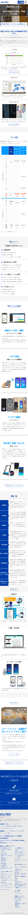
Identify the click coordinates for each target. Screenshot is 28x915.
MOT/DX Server (4, 854)
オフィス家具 (17, 890)
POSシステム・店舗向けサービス (21, 877)
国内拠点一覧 (16, 826)
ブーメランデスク (18, 893)
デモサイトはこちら (13, 71)
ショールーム (10, 828)
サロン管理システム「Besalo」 (19, 882)
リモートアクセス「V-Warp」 (7, 884)
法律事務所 (17, 906)
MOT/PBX (3, 851)
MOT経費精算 (3, 863)
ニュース (10, 824)
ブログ (11, 826)
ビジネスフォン (4, 852)
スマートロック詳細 (13, 124)
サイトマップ (9, 842)
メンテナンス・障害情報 (5, 826)
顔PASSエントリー (18, 872)
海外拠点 (21, 826)
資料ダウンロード (10, 846)
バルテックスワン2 (4, 885)
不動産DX (17, 902)
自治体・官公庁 (18, 900)
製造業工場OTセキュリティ (20, 897)
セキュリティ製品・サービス (6, 871)
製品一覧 (2, 846)
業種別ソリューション (19, 896)
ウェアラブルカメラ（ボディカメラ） (6, 875)
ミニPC (16, 849)
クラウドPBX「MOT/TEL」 (6, 849)
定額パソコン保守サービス (20, 854)
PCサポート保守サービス (20, 852)
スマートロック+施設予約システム (21, 867)
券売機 (16, 878)
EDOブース (17, 892)
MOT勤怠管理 (3, 860)
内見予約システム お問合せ (13, 24)
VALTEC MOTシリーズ (5, 848)
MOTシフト (3, 862)
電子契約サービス (4, 866)
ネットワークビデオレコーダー (6, 888)
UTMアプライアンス (5, 889)
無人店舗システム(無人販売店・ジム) (20, 874)
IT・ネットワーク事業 (9, 831)
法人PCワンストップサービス (21, 860)
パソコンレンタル (18, 858)
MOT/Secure (3, 882)
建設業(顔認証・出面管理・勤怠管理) (21, 904)
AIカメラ (2, 873)
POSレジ (16, 880)
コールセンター (18, 907)
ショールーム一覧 (13, 754)
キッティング (17, 861)
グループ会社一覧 (3, 828)
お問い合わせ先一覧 (14, 802)
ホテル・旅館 (17, 899)
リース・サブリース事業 (5, 833)
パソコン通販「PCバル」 (20, 855)
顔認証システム (18, 870)
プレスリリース (15, 824)
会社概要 (6, 824)
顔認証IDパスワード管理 (6, 877)
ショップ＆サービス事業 (19, 831)
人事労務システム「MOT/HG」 (4, 859)
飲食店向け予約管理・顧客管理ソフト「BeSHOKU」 (20, 885)
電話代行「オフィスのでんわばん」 (6, 856)
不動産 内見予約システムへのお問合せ (13, 485)
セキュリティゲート (5, 878)
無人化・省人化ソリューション (20, 865)
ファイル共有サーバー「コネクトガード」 (6, 881)
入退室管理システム (19, 869)
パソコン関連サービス (19, 848)
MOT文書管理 (3, 865)
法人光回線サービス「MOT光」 (6, 869)
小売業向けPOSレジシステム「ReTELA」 (21, 887)
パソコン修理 (17, 857)
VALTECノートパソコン (19, 851)
